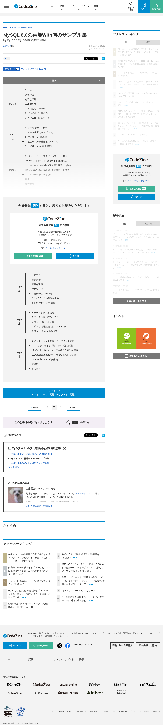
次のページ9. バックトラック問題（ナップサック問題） (54, 393)
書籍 (96, 6)
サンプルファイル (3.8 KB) (34, 68)
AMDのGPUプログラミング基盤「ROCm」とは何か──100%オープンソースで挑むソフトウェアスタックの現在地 (83, 567)
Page (12, 104)
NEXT (74, 407)
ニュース (50, 6)
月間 (148, 42)
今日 (125, 42)
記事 (62, 6)
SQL (7, 58)
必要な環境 (30, 99)
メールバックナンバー (54, 248)
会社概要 (104, 711)
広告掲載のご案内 (148, 645)
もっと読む (13, 466)
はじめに (29, 90)
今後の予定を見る (136, 356)
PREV (34, 407)
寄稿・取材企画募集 (122, 645)
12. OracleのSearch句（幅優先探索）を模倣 (54, 355)
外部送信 (156, 711)
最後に (35, 364)
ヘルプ (52, 711)
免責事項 (93, 711)
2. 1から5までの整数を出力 (38, 113)
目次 (77, 80)
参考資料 (36, 368)
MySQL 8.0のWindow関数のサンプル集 (29, 463)
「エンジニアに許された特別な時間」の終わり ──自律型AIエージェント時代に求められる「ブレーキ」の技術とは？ (136, 237)
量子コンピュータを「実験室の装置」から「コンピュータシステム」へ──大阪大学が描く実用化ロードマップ (83, 580)
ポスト (90, 58)
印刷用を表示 (12, 435)
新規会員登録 (32, 256)
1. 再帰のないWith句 (35, 108)
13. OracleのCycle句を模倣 (45, 359)
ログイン (74, 256)
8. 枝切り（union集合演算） (39, 146)
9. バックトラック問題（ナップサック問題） (47, 156)
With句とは (30, 104)
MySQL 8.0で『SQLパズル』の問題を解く (31, 454)
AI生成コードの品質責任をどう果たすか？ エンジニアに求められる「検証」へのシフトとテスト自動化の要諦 (29, 557)
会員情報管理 (81, 711)
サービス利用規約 (119, 711)
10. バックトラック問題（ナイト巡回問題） (47, 160)
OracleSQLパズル (84, 493)
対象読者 (29, 95)
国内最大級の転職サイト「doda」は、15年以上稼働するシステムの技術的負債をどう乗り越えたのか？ (29, 570)
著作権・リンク (65, 711)
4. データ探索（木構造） (37, 127)
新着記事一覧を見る (136, 301)
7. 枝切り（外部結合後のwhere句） (42, 141)
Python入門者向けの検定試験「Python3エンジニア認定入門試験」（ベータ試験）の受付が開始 (29, 594)
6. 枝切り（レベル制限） (37, 137)
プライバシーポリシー (139, 711)
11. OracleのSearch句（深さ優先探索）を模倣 (55, 350)
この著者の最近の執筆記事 (39, 505)
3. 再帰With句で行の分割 (37, 118)
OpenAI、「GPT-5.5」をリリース (78, 590)
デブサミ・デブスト (79, 6)
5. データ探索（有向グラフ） (39, 132)
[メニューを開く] (6, 6)
